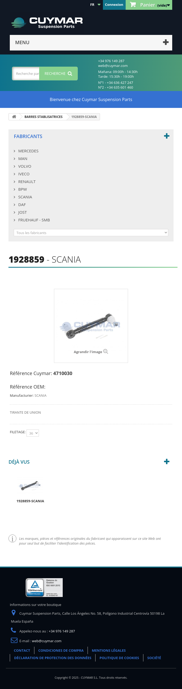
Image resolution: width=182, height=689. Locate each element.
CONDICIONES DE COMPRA (61, 650)
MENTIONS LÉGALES (109, 650)
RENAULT (26, 181)
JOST (22, 212)
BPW (22, 189)
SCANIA (24, 196)
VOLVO (24, 166)
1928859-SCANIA (30, 501)
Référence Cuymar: (31, 373)
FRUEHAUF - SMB (33, 219)
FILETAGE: (18, 432)
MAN (22, 158)
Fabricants (28, 136)
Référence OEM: (27, 386)
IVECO (23, 173)
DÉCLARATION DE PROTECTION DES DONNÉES (52, 657)
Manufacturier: (22, 395)
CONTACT (22, 650)
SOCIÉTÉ (154, 657)
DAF (21, 204)
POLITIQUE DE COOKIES (119, 657)
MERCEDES (27, 150)
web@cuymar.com (47, 640)
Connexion (114, 4)
